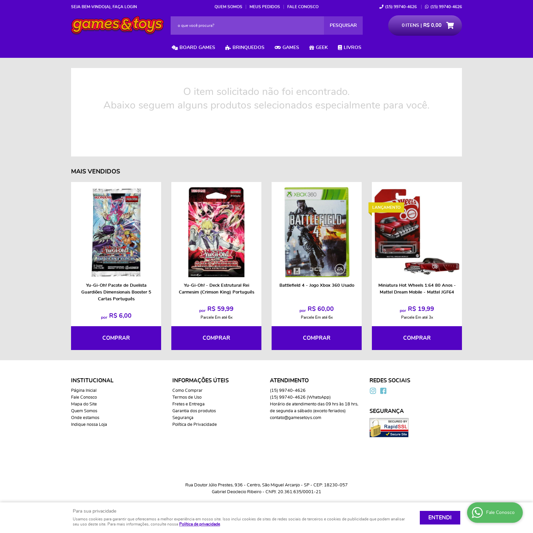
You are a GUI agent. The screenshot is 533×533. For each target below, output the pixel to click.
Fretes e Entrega (188, 404)
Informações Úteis (200, 380)
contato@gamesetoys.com (295, 418)
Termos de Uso (187, 397)
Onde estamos (85, 418)
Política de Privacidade (194, 424)
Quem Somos (228, 7)
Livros (352, 47)
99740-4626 (401, 7)
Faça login (125, 7)
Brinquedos (248, 47)
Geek (322, 47)
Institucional (92, 380)
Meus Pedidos (265, 7)
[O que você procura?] (343, 25)
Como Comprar (187, 390)
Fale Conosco (303, 7)
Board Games (197, 47)
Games (290, 47)
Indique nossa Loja (89, 424)
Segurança (182, 418)
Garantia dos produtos (194, 411)
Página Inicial (84, 390)
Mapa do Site (84, 404)
